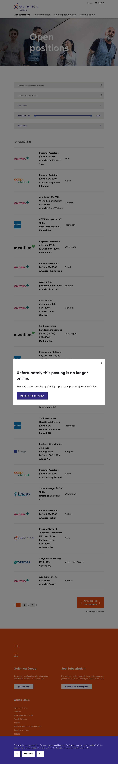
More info (28, 754)
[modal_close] (102, 362)
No (17, 754)
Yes (40, 754)
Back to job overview (32, 395)
